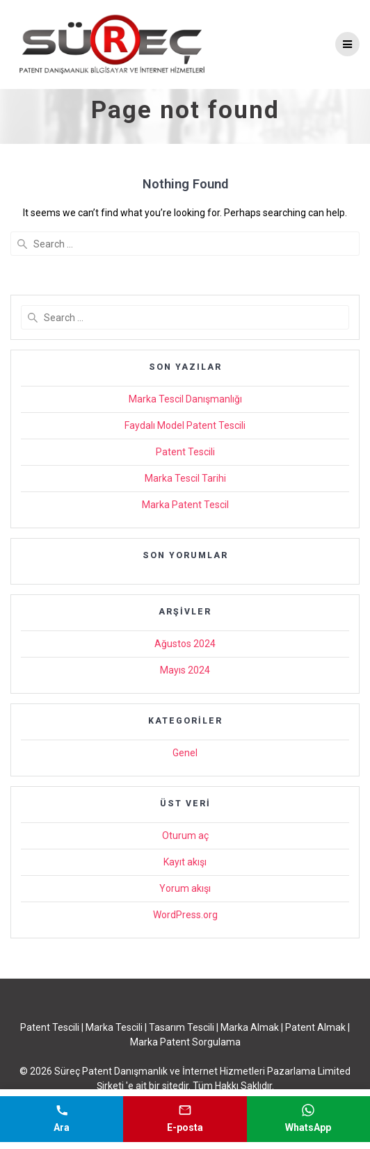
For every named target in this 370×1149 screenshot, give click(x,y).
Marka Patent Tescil (185, 504)
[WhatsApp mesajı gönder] (308, 1119)
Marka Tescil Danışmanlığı (185, 399)
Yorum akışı (185, 888)
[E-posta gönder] (184, 1119)
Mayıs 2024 (185, 670)
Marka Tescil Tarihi (185, 478)
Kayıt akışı (185, 861)
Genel (185, 752)
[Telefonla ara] (61, 1119)
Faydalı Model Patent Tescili (185, 425)
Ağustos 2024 (185, 643)
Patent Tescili (185, 451)
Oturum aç (185, 835)
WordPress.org (185, 914)
